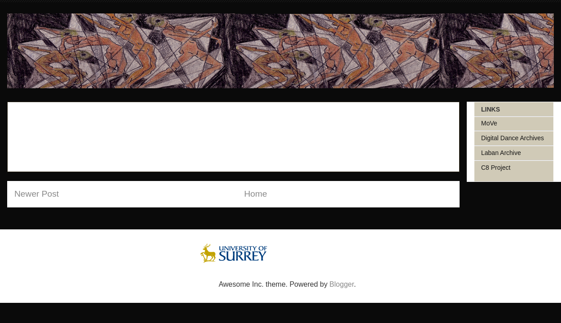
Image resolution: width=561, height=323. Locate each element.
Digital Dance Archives (512, 138)
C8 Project (495, 167)
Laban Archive (501, 152)
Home (255, 193)
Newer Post (36, 193)
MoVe (489, 123)
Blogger (341, 284)
